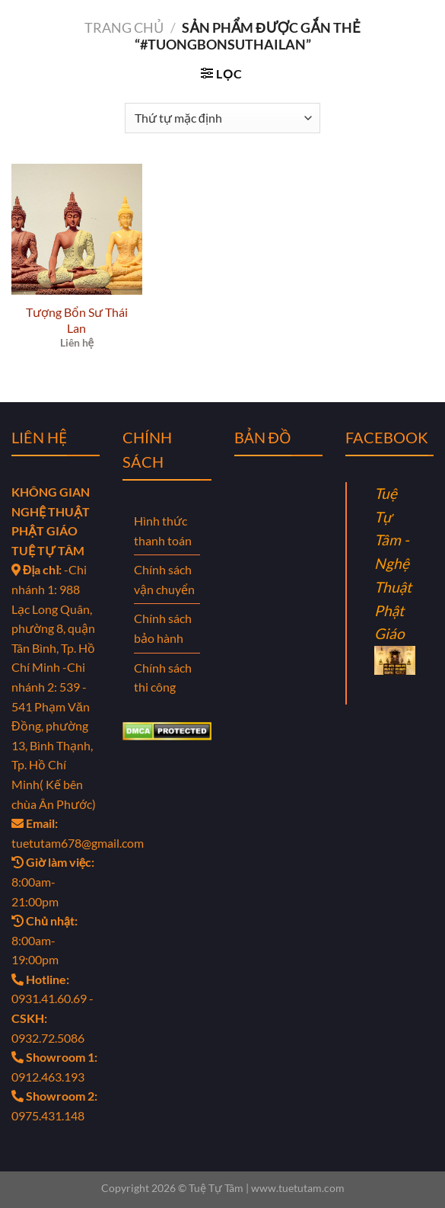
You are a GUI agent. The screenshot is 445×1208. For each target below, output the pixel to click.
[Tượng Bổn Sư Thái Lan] (76, 229)
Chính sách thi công (163, 677)
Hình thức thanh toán (163, 530)
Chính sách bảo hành (163, 628)
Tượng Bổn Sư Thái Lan (77, 320)
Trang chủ (124, 27)
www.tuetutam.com (298, 1187)
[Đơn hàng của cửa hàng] (222, 118)
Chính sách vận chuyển (164, 579)
